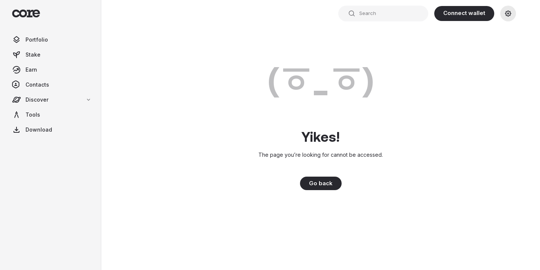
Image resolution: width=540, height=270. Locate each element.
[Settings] (508, 13)
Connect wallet (464, 12)
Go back (321, 183)
